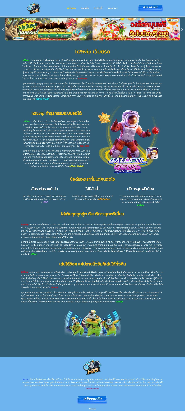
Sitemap (92, 409)
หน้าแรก (71, 8)
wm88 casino (92, 389)
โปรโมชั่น (98, 8)
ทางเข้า (85, 8)
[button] (2, 29)
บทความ (112, 8)
